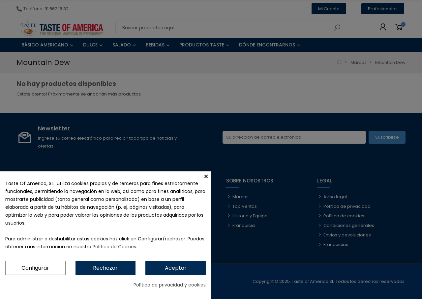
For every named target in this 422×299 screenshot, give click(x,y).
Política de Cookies (114, 246)
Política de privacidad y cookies (170, 285)
